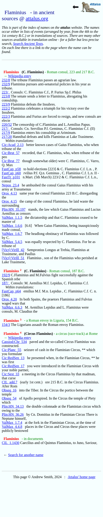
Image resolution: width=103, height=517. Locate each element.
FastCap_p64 (11, 291)
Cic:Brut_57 (11, 153)
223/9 (6, 104)
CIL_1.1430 (10, 443)
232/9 (6, 84)
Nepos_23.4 (10, 185)
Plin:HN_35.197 (13, 209)
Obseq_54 (9, 398)
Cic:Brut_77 (11, 161)
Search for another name (25, 455)
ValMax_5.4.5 (12, 242)
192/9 (6, 275)
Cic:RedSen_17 (13, 366)
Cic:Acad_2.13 (12, 145)
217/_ (6, 128)
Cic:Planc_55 (11, 350)
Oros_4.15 (9, 201)
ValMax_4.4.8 (12, 427)
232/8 (6, 80)
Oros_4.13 (9, 193)
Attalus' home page (81, 477)
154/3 (6, 325)
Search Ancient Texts (28, 44)
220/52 (7, 124)
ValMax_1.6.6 (12, 226)
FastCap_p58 (11, 169)
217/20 (7, 137)
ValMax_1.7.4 (12, 422)
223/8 (6, 96)
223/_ (6, 92)
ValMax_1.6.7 (12, 234)
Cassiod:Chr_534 (14, 342)
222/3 (6, 116)
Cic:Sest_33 (10, 374)
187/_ (6, 283)
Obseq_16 (9, 390)
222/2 (6, 108)
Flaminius (12, 72)
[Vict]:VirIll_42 (13, 250)
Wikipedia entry (19, 76)
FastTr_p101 (11, 177)
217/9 (6, 133)
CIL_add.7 (9, 382)
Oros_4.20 (9, 299)
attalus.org (37, 18)
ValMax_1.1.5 (12, 217)
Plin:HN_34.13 (13, 406)
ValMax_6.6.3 (12, 307)
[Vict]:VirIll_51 (13, 258)
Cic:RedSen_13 (13, 358)
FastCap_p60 (11, 173)
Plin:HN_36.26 (13, 414)
